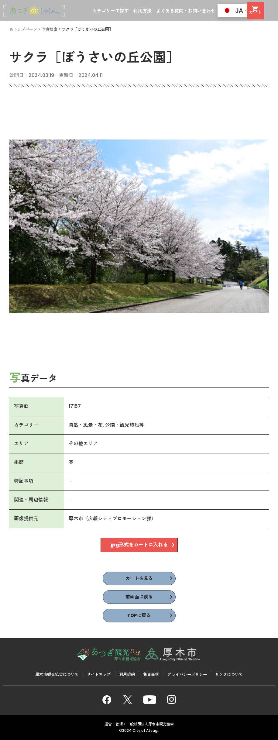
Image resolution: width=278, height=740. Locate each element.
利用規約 (126, 674)
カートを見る (139, 579)
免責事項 (151, 674)
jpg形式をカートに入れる (139, 545)
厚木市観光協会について (50, 674)
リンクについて (236, 674)
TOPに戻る (139, 617)
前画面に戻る (139, 598)
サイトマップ (95, 674)
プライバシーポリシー (191, 674)
